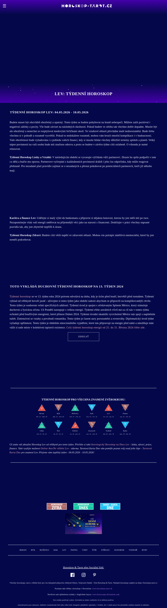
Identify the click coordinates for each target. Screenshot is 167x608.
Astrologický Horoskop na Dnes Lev (110, 444)
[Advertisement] (78, 18)
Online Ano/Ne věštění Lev (55, 448)
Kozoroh (121, 550)
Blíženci (47, 550)
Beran (25, 550)
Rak (58, 550)
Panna (76, 550)
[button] (69, 524)
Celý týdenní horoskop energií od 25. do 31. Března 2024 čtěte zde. (105, 327)
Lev (66, 550)
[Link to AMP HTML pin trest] (94, 578)
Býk (35, 550)
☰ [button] (5, 6)
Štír (96, 550)
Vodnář (135, 550)
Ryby (144, 550)
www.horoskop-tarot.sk (102, 589)
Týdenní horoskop (21, 296)
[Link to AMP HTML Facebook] (72, 578)
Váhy (87, 550)
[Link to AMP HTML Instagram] (83, 578)
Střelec (107, 550)
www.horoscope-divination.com (106, 594)
